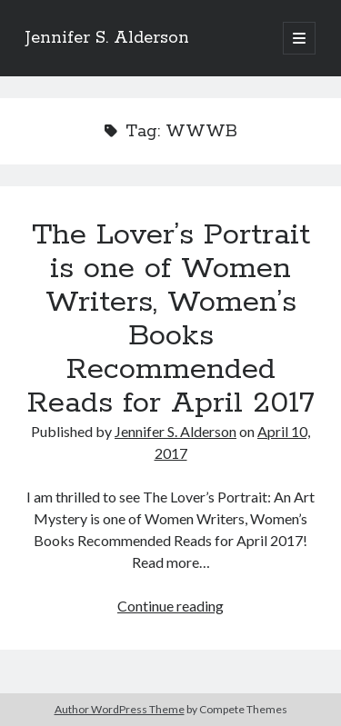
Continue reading (170, 605)
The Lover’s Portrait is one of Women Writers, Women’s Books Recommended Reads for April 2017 (171, 319)
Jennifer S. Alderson (107, 38)
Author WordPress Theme (120, 709)
